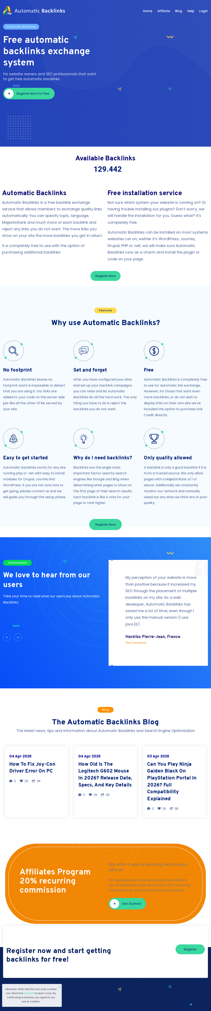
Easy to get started (25, 458)
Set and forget (90, 370)
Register (190, 949)
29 (24, 781)
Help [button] (190, 11)
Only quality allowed (168, 458)
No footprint (17, 370)
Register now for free (26, 93)
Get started (125, 903)
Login (203, 11)
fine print (28, 993)
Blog (178, 11)
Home (147, 11)
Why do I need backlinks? (102, 458)
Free (149, 370)
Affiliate (163, 11)
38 (36, 781)
